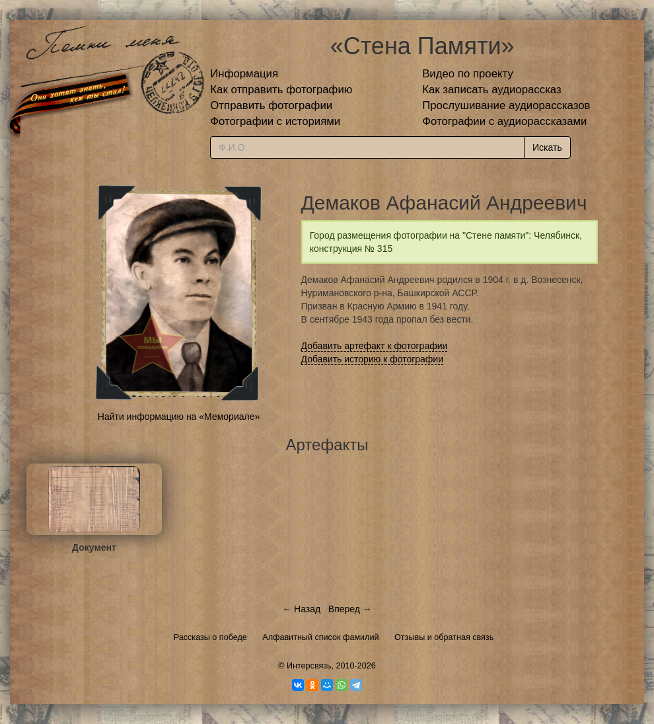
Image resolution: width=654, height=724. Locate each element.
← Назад (301, 609)
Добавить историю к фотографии (372, 359)
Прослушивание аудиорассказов (506, 105)
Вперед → (350, 609)
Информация (244, 73)
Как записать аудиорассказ (492, 89)
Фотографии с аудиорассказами (504, 121)
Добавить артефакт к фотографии (374, 346)
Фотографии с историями (275, 121)
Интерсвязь (309, 665)
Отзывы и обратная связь (443, 637)
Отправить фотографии (271, 105)
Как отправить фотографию (281, 89)
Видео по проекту (467, 73)
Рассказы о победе (210, 637)
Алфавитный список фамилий (320, 637)
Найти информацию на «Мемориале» (179, 416)
